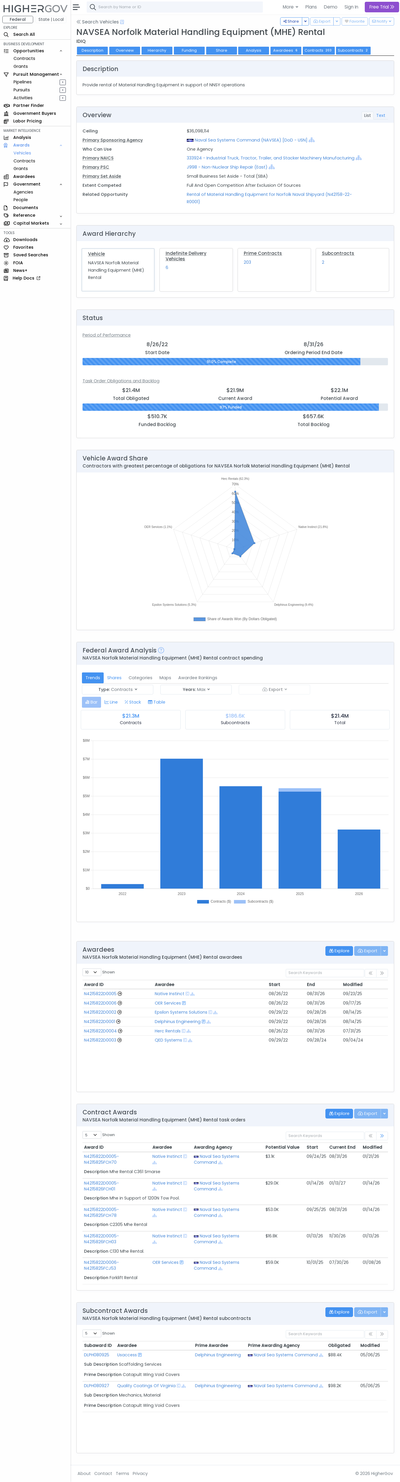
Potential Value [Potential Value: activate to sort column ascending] (282, 1147)
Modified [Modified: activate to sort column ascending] (352, 985)
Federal (18, 19)
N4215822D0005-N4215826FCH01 (101, 1186)
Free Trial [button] (381, 7)
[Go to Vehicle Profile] (120, 994)
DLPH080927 (96, 1386)
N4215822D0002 (100, 1012)
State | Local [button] (51, 19)
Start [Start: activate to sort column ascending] (274, 985)
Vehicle (96, 254)
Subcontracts (338, 253)
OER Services (168, 1003)
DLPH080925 (96, 1355)
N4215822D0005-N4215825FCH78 (101, 1212)
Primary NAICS (98, 158)
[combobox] (175, 7)
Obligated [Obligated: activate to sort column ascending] (339, 1345)
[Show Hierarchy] (312, 139)
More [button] (289, 7)
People (21, 200)
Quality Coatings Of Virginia (146, 1386)
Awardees (286, 50)
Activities (23, 98)
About (84, 1473)
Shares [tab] (114, 678)
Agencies (23, 192)
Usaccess (127, 1355)
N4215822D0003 (100, 1040)
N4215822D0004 (100, 1031)
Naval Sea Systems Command (216, 1159)
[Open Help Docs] (122, 22)
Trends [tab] (92, 678)
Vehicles (22, 153)
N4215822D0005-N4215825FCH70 (101, 1159)
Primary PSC (96, 167)
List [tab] (367, 115)
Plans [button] (311, 7)
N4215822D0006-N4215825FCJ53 (101, 1265)
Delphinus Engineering (178, 1022)
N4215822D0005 (100, 994)
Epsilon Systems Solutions (181, 1012)
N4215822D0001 (99, 1022)
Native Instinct (169, 994)
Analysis (253, 50)
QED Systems (168, 1040)
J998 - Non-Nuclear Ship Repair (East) (227, 167)
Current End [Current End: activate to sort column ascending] (342, 1147)
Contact (103, 1473)
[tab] (91, 702)
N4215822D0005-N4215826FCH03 (101, 1239)
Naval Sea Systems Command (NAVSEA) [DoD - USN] (251, 140)
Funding (189, 50)
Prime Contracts (263, 253)
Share (221, 50)
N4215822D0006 (100, 1003)
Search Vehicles (97, 22)
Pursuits (22, 90)
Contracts (24, 58)
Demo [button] (330, 7)
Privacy (140, 1473)
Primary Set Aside (102, 176)
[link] (382, 1136)
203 (247, 262)
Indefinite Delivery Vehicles (186, 256)
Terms (122, 1473)
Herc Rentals (168, 1031)
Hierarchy (157, 50)
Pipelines (23, 82)
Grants (21, 66)
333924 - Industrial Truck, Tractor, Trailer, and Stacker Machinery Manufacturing (271, 158)
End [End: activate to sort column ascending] (311, 985)
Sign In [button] (351, 7)
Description (92, 50)
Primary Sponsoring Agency (113, 140)
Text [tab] (380, 115)
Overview (125, 50)
